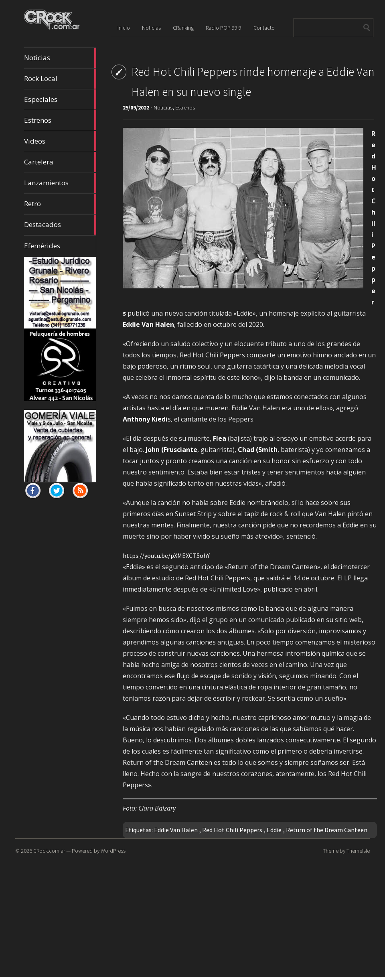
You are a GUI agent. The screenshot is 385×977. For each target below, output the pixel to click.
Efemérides (42, 245)
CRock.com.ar (49, 850)
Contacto (264, 27)
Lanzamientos (60, 183)
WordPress (113, 850)
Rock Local (60, 79)
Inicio (124, 27)
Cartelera (60, 162)
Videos (60, 141)
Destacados (60, 225)
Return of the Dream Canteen (326, 830)
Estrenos (60, 120)
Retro (60, 204)
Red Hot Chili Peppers (232, 830)
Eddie (274, 830)
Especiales (60, 99)
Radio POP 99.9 (223, 27)
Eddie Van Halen (176, 830)
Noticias (60, 58)
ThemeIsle (358, 850)
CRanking (183, 27)
